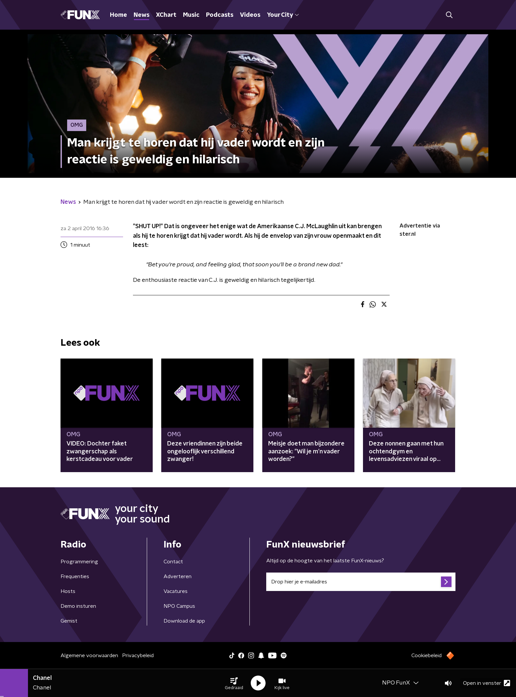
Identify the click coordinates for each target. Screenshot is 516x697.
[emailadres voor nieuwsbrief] (360, 582)
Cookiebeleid (426, 655)
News (141, 15)
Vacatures (176, 591)
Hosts (68, 591)
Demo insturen (78, 606)
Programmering (79, 561)
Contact (173, 561)
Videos (250, 15)
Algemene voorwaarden (89, 655)
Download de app (184, 621)
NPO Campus (179, 606)
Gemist (69, 621)
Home (118, 15)
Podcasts (219, 15)
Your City (283, 15)
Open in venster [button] (486, 683)
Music (191, 15)
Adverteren (178, 576)
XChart (166, 15)
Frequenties (75, 576)
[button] (234, 683)
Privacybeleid (138, 655)
